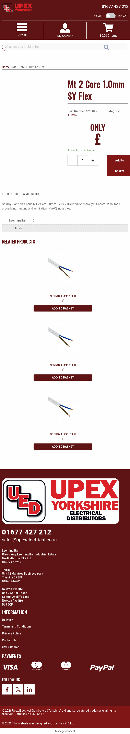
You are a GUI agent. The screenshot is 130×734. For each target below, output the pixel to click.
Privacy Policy (11, 633)
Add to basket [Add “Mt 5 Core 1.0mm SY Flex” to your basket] (63, 377)
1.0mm (72, 115)
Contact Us (9, 640)
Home (6, 67)
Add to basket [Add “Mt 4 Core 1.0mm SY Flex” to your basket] (63, 308)
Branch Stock (30, 194)
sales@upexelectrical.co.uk (30, 539)
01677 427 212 (115, 6)
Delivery (7, 619)
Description (10, 194)
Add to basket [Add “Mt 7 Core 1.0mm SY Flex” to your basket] (63, 446)
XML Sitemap (10, 647)
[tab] (11, 194)
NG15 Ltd (68, 723)
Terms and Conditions (17, 626)
